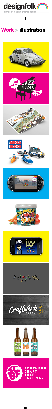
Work (7, 30)
